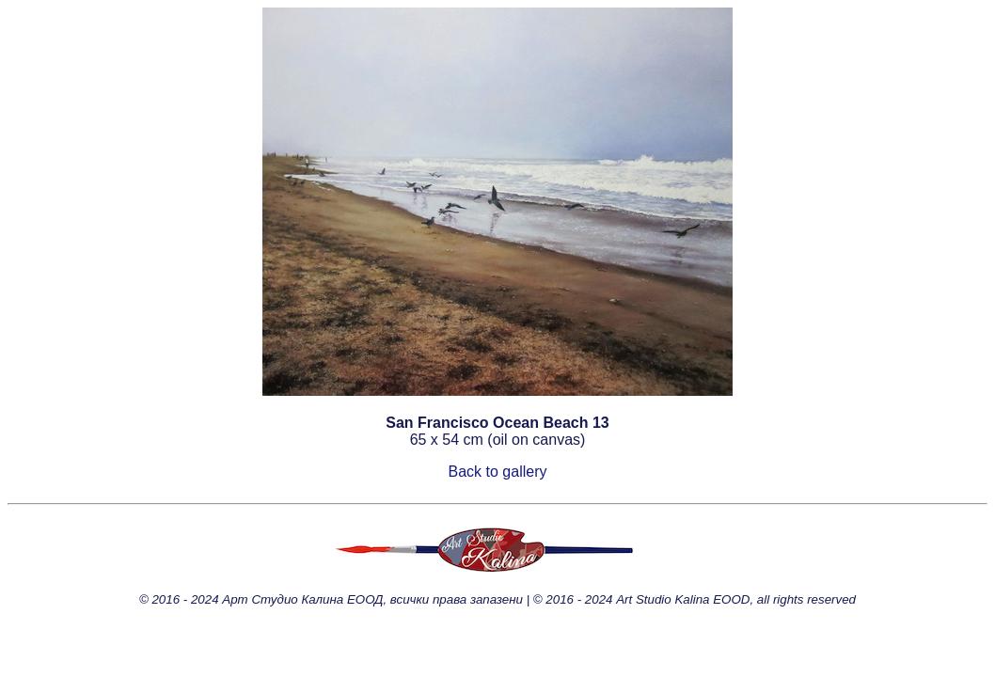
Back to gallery (498, 472)
